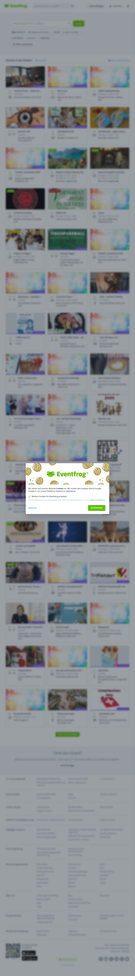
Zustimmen (97, 507)
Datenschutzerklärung (97, 500)
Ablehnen (32, 508)
